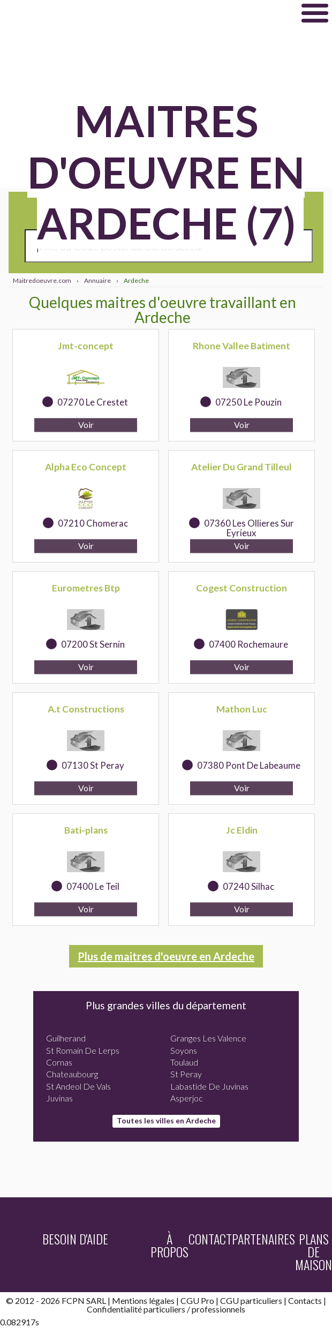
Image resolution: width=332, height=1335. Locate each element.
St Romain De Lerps (82, 1050)
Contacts (305, 1300)
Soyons (183, 1050)
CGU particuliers (251, 1300)
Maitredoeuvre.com (133, 13)
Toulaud (184, 1062)
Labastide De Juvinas (209, 1086)
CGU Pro (197, 1300)
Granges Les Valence (208, 1038)
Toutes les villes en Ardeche (166, 1120)
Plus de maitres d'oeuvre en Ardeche (166, 956)
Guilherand (66, 1038)
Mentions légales (143, 1300)
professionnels (218, 1309)
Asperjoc (186, 1098)
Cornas (59, 1062)
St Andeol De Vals (78, 1086)
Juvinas (59, 1098)
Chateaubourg (72, 1074)
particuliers (164, 1309)
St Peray (186, 1074)
